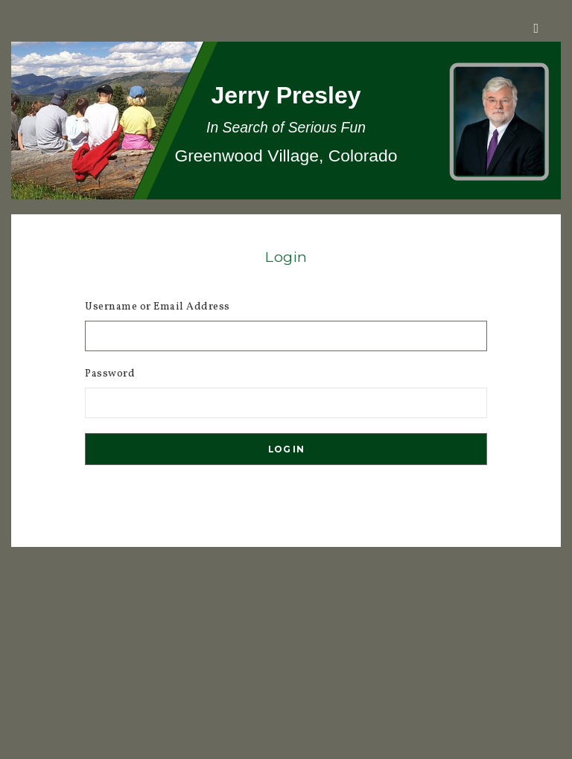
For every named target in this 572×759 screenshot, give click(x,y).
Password (110, 374)
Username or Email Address (157, 307)
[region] (286, 120)
